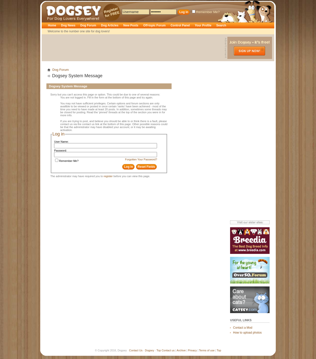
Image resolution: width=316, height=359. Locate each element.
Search (221, 25)
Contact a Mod (242, 327)
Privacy (192, 350)
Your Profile (203, 25)
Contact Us (135, 350)
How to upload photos (247, 332)
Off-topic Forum (154, 25)
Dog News (68, 25)
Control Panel (180, 25)
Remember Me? (206, 12)
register (108, 176)
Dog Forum (88, 25)
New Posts (130, 25)
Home (52, 25)
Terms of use (207, 350)
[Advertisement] (134, 48)
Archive (181, 350)
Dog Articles (109, 25)
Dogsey (52, 3)
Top (159, 350)
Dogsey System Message (77, 75)
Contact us (168, 350)
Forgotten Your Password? (141, 159)
